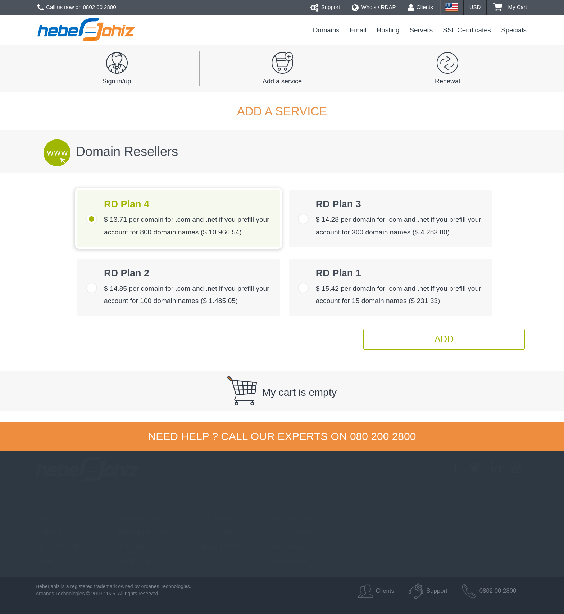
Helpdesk (46, 532)
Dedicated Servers (215, 546)
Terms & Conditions (60, 546)
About (42, 518)
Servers (421, 30)
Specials (514, 30)
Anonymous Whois (293, 546)
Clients (420, 7)
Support (325, 7)
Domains (326, 30)
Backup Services (290, 532)
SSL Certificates (467, 30)
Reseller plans (132, 560)
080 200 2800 (383, 436)
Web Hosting (131, 546)
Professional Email (138, 532)
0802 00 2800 (99, 7)
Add (444, 339)
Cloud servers (209, 532)
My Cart (510, 7)
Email (358, 30)
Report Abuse (286, 560)
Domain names (134, 518)
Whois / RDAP (374, 7)
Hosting (388, 30)
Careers (44, 560)
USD (475, 7)
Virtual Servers (210, 518)
